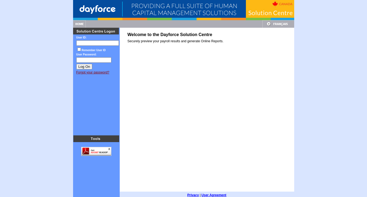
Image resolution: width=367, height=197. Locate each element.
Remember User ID (94, 50)
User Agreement (213, 192)
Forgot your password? (92, 72)
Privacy (193, 192)
